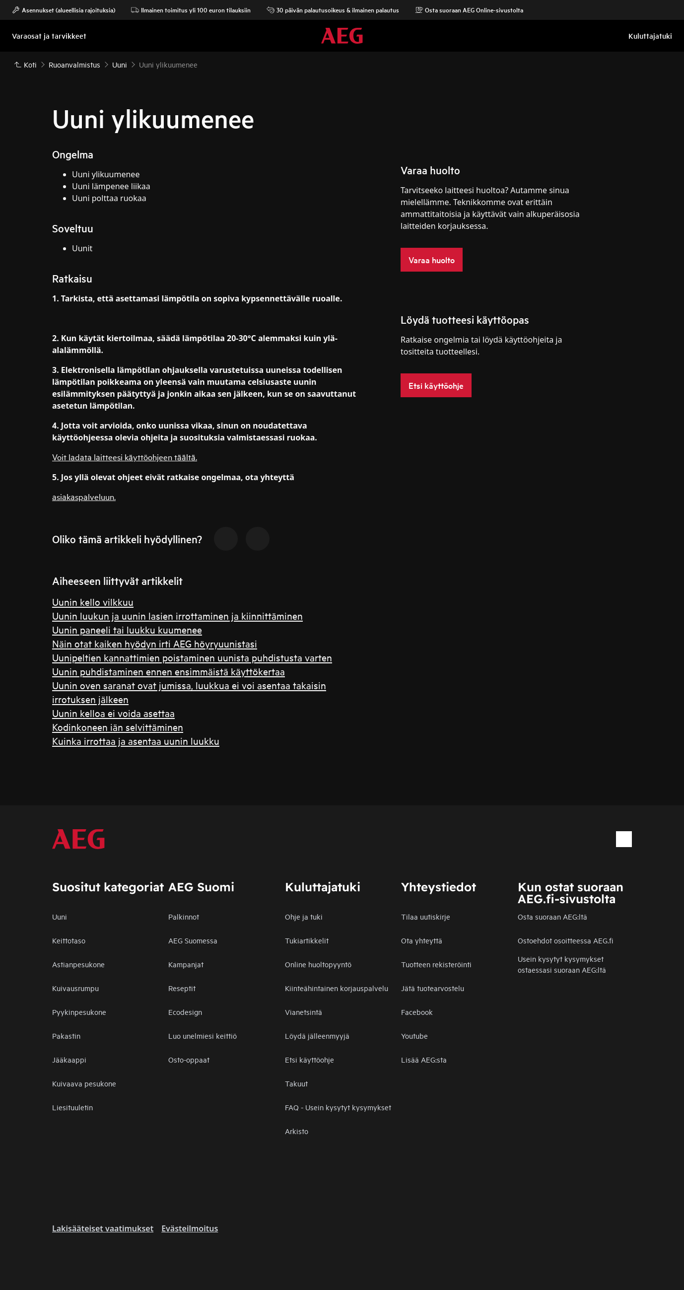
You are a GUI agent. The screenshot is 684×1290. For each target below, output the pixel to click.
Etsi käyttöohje (309, 1059)
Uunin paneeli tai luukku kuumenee (127, 629)
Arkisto (296, 1131)
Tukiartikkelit (307, 940)
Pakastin (66, 1035)
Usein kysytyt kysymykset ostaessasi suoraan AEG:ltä (562, 964)
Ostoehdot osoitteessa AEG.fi (565, 940)
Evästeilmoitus (189, 1228)
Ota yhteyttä (421, 940)
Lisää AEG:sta (424, 1059)
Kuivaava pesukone (84, 1083)
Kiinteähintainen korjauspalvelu (336, 988)
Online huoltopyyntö (318, 964)
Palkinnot (183, 916)
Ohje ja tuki (304, 916)
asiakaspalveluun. (84, 496)
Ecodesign (185, 1011)
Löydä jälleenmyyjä (317, 1035)
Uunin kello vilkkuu (93, 601)
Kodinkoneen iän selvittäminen (117, 726)
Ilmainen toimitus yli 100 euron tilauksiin (191, 10)
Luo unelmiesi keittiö (202, 1035)
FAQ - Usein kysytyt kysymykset (338, 1107)
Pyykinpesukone (79, 1011)
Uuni (59, 916)
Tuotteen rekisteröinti (436, 964)
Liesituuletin (72, 1107)
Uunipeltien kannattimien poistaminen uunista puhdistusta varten (192, 657)
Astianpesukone (78, 964)
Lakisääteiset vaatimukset (102, 1228)
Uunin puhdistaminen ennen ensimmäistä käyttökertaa (168, 671)
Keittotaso (68, 940)
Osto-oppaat (188, 1059)
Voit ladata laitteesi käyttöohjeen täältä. (124, 456)
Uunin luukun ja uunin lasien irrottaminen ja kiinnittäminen (177, 615)
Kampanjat (186, 964)
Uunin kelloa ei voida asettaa (113, 713)
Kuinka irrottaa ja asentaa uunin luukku (135, 740)
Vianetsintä (303, 1011)
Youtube (414, 1035)
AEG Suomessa (192, 940)
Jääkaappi (69, 1059)
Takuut (296, 1083)
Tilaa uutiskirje (425, 916)
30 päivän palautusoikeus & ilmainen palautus (333, 10)
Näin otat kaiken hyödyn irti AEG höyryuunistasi (154, 643)
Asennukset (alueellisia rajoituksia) (63, 10)
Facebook (417, 1011)
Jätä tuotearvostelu (432, 988)
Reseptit (182, 988)
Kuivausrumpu (75, 988)
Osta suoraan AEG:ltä (552, 916)
